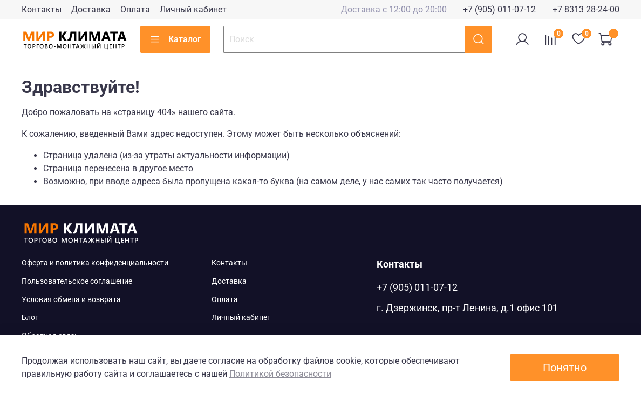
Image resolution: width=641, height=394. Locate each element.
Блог (30, 317)
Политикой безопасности (280, 374)
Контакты (42, 9)
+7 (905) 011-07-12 (499, 9)
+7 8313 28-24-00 (586, 9)
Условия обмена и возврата (71, 299)
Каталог (175, 39)
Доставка (91, 9)
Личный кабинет (193, 9)
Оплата (135, 9)
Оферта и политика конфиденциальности (95, 263)
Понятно (565, 367)
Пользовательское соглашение (77, 281)
